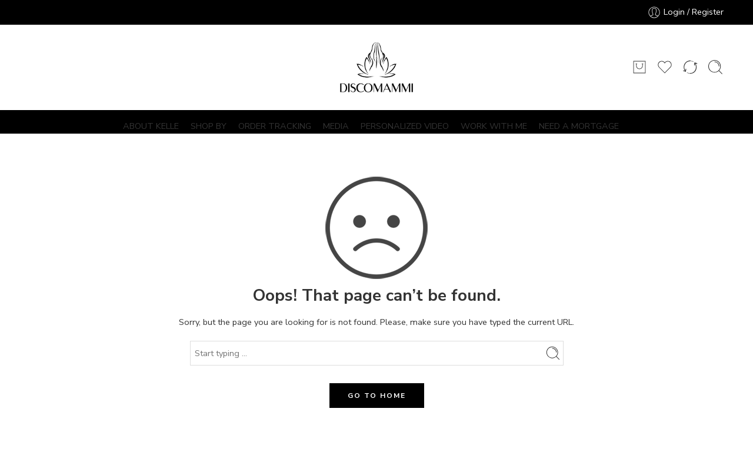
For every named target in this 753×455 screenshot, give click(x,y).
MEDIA (336, 126)
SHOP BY (208, 126)
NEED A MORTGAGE (579, 126)
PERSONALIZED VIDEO (405, 126)
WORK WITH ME (494, 126)
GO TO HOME (377, 395)
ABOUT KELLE (151, 126)
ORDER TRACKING (274, 126)
